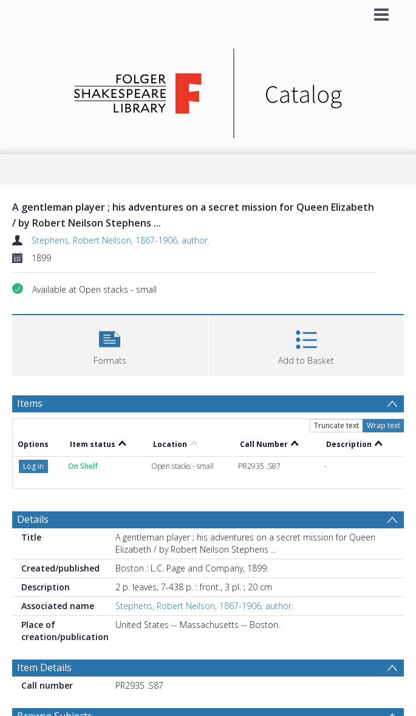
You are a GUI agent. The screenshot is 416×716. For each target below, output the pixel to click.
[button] (110, 344)
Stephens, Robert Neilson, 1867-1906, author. (121, 240)
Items (30, 403)
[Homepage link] (208, 90)
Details (33, 519)
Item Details (44, 667)
